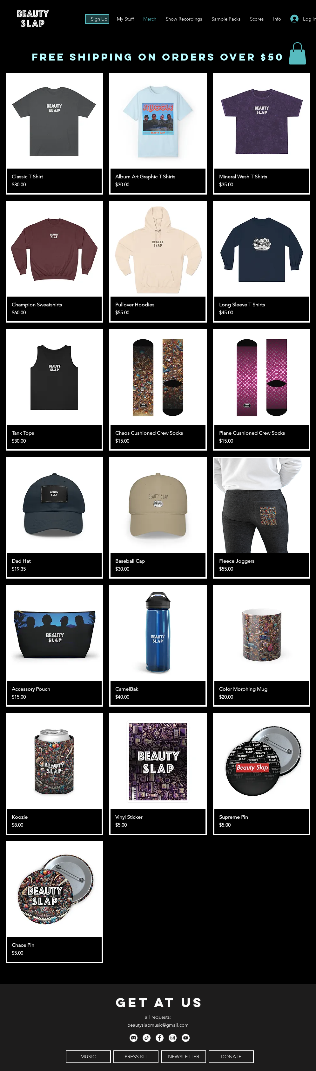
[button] (277, 19)
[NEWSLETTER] (183, 1056)
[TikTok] (147, 1038)
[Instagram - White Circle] (173, 1038)
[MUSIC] (88, 1056)
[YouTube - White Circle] (186, 1038)
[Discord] (134, 1038)
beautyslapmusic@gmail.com (158, 1025)
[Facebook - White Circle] (160, 1038)
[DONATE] (231, 1056)
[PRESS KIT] (135, 1056)
